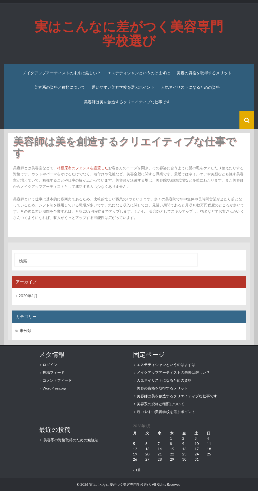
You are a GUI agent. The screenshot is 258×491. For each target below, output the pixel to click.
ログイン (50, 364)
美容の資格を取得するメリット (204, 73)
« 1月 (137, 470)
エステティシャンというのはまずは (138, 73)
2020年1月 (28, 295)
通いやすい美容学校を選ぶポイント (123, 87)
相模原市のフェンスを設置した (82, 168)
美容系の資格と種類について (59, 87)
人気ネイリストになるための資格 (190, 87)
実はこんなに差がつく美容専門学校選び (129, 33)
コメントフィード (57, 380)
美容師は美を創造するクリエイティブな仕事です (127, 102)
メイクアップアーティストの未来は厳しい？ (61, 73)
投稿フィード (54, 372)
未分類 (25, 330)
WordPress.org (54, 388)
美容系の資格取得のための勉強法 (70, 440)
